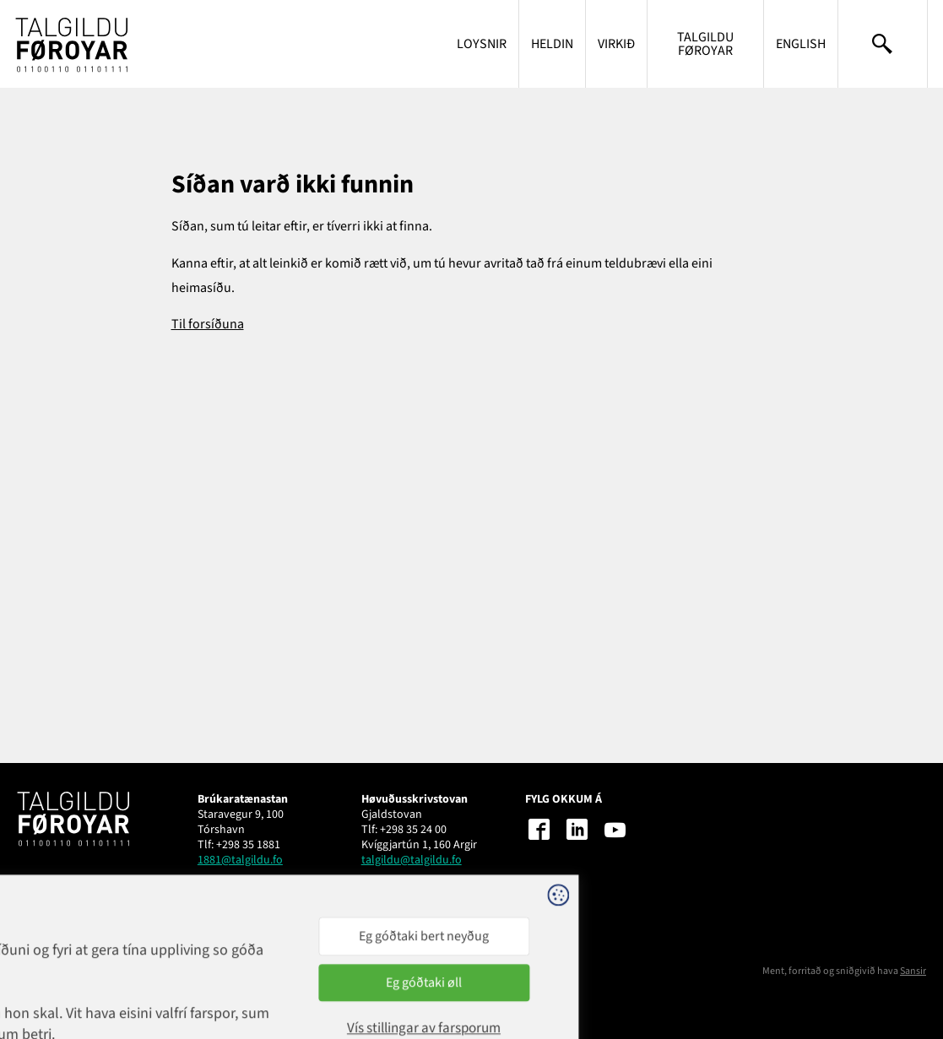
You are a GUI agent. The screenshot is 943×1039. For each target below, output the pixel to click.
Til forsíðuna (207, 324)
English (801, 44)
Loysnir (482, 44)
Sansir (913, 971)
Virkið (616, 44)
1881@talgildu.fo (240, 860)
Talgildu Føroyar (705, 44)
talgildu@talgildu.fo (411, 860)
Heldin (552, 44)
